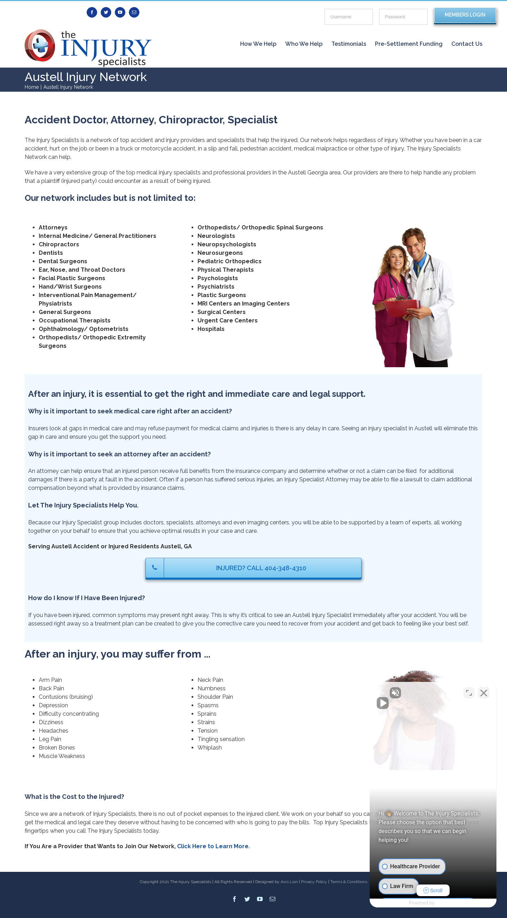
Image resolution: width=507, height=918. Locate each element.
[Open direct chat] (469, 692)
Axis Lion (289, 881)
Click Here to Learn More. (213, 846)
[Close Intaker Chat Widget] (483, 692)
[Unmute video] (382, 692)
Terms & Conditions (348, 881)
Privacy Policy (314, 881)
